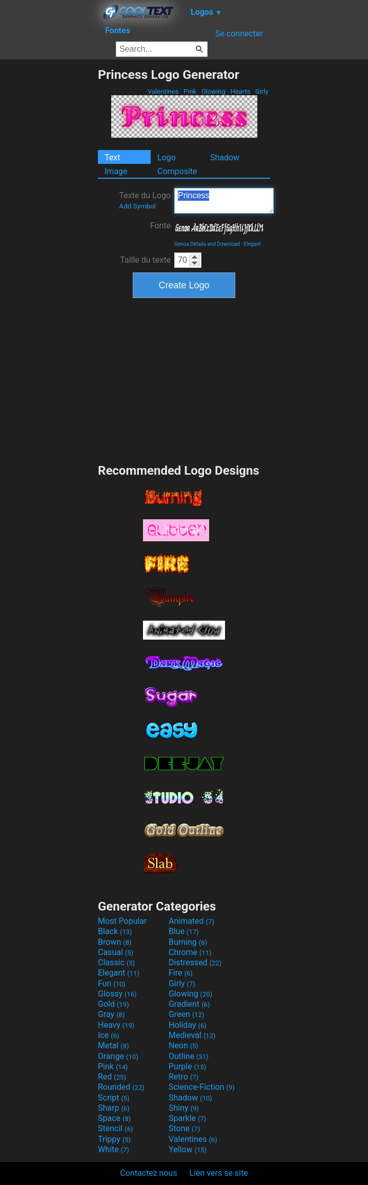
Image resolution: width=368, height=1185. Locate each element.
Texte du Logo (145, 200)
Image (116, 171)
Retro (183, 1077)
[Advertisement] (49, 220)
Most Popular (122, 921)
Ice (108, 1035)
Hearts (240, 91)
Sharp (114, 1108)
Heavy (116, 1025)
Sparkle (187, 1118)
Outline (189, 1056)
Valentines (163, 91)
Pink (190, 91)
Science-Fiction (202, 1087)
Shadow (224, 157)
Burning (188, 942)
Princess (224, 201)
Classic (116, 962)
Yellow (188, 1149)
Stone (184, 1128)
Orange (118, 1056)
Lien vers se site (219, 1173)
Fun (112, 983)
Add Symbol (137, 206)
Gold (113, 1004)
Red (112, 1077)
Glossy (117, 994)
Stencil (115, 1128)
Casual (115, 952)
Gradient (189, 1004)
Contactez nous (148, 1173)
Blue (184, 931)
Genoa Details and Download (207, 244)
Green (187, 1014)
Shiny (184, 1108)
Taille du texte (145, 260)
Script (114, 1098)
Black (115, 931)
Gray (111, 1014)
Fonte (160, 225)
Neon (183, 1045)
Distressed (195, 962)
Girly (262, 91)
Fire (181, 973)
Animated (191, 921)
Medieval (192, 1035)
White (113, 1149)
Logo (166, 157)
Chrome (190, 952)
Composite (177, 171)
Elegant (252, 244)
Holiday (188, 1025)
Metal (113, 1045)
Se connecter (239, 33)
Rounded (121, 1087)
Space (114, 1118)
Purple (187, 1066)
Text (112, 157)
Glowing (213, 91)
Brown (114, 942)
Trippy (114, 1139)
